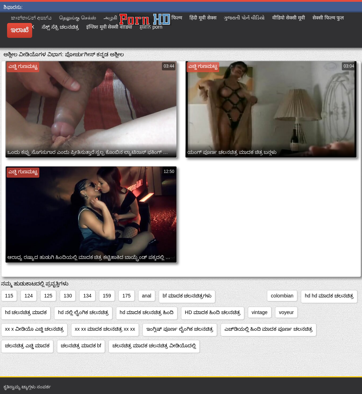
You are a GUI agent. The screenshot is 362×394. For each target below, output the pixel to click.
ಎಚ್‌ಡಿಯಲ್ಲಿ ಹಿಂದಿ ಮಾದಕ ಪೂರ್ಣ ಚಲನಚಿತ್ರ (268, 329)
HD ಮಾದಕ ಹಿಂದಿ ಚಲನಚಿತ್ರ (212, 312)
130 (68, 296)
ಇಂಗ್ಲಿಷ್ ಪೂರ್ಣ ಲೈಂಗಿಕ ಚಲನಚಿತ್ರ (179, 329)
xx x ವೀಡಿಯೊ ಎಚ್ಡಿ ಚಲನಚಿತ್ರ (34, 329)
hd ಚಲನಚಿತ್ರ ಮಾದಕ (26, 312)
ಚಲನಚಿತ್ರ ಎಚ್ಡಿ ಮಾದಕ (27, 345)
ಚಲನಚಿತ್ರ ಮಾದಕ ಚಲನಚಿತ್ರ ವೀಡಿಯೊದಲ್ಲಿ (154, 345)
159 (107, 296)
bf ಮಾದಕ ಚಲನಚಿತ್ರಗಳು (187, 296)
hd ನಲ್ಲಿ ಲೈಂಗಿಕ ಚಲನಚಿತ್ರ (83, 312)
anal (146, 296)
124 (28, 296)
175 (126, 296)
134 (87, 296)
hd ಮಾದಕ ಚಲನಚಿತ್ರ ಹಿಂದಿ (147, 312)
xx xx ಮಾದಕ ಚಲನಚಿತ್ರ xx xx (105, 329)
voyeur (286, 312)
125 (48, 296)
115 (9, 296)
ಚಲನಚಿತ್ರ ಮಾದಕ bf (81, 345)
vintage (260, 312)
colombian (282, 296)
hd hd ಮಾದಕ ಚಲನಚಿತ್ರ (329, 296)
